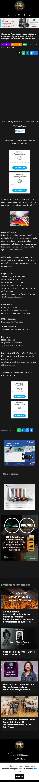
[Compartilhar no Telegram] (32, 53)
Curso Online (6, 45)
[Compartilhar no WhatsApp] (23, 53)
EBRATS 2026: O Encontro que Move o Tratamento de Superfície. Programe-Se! (18, 687)
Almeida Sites (25, 755)
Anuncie (19, 758)
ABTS (25, 45)
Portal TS (12, 47)
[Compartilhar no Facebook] (36, 53)
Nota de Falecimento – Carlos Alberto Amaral (19, 653)
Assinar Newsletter (19, 760)
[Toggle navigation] (34, 3)
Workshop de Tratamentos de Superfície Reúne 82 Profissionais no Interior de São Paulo (19, 723)
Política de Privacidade (19, 761)
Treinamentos (16, 45)
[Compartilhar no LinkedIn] (27, 53)
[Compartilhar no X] (19, 53)
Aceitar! (19, 776)
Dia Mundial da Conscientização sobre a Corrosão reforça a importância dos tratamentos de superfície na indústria (19, 616)
